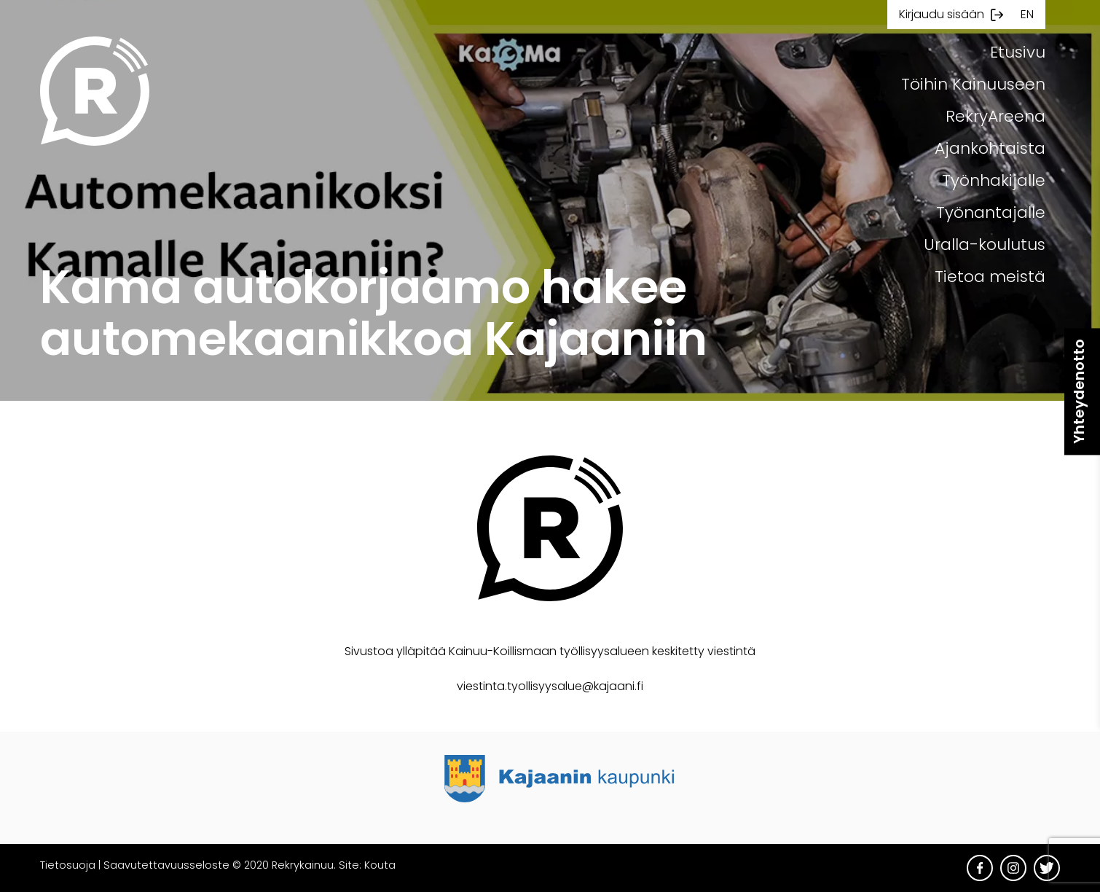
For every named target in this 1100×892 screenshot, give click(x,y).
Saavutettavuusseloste (166, 865)
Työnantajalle (990, 212)
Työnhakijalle (993, 180)
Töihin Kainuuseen (973, 84)
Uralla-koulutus (984, 244)
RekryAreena (995, 116)
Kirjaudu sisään (941, 14)
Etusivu (1017, 52)
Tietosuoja (67, 865)
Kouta (380, 865)
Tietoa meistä (990, 276)
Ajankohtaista (990, 148)
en (1027, 14)
